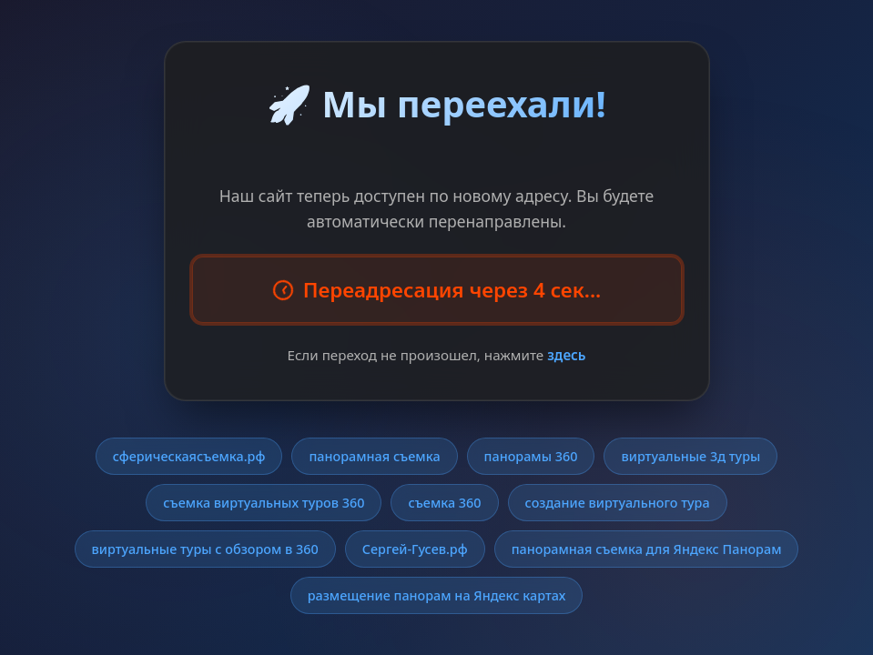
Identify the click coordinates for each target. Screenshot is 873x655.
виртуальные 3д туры (690, 456)
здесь (566, 355)
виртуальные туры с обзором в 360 (205, 549)
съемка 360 (444, 502)
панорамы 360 (531, 456)
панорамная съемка (374, 456)
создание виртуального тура (617, 502)
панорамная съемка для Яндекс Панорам (647, 549)
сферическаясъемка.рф (189, 456)
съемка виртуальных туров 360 (263, 502)
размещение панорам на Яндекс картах (437, 595)
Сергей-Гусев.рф (415, 549)
